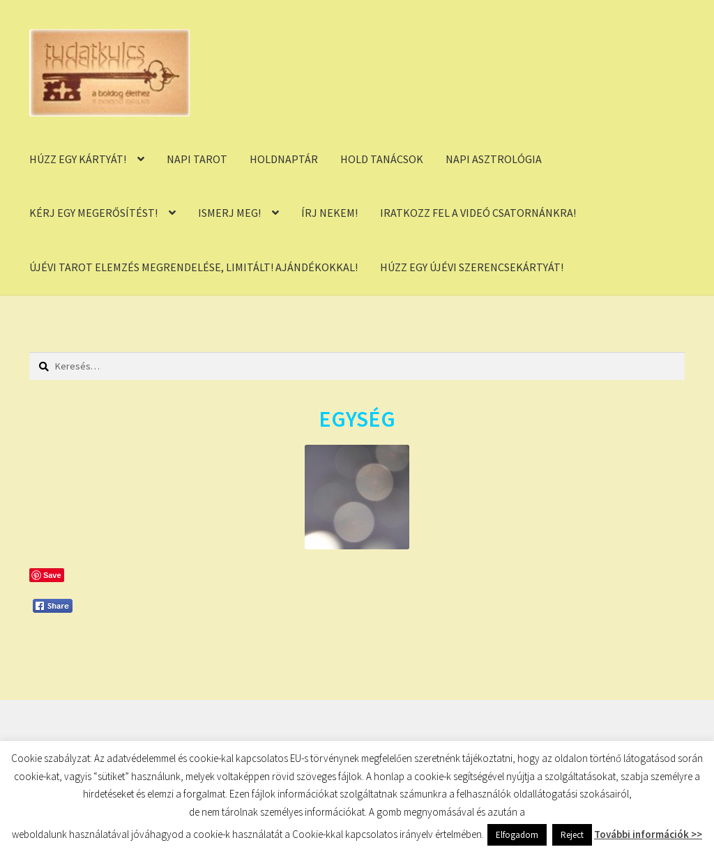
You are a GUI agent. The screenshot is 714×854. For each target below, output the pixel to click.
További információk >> (648, 834)
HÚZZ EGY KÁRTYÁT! (77, 159)
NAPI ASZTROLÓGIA (494, 159)
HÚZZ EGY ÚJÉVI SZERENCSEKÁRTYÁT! (471, 267)
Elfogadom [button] (517, 835)
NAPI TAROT (197, 159)
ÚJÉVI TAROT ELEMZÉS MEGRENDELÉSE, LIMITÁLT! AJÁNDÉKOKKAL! (193, 267)
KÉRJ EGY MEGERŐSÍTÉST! (93, 213)
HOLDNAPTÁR (284, 159)
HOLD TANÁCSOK (381, 159)
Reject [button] (572, 835)
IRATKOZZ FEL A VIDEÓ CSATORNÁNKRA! (478, 213)
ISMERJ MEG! (229, 213)
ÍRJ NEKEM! (329, 213)
